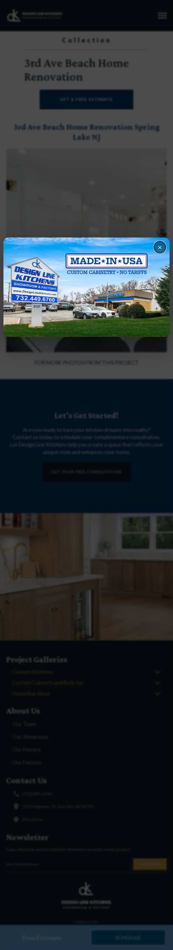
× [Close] (160, 247)
